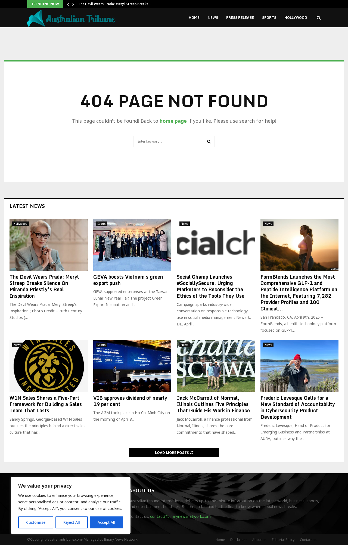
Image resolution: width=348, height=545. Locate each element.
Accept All (107, 522)
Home (194, 17)
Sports (269, 17)
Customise (35, 522)
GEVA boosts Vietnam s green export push (128, 280)
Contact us (308, 539)
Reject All (71, 522)
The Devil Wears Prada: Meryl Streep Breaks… (114, 4)
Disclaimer (238, 539)
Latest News (27, 206)
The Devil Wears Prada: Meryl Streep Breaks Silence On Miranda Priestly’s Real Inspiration (44, 286)
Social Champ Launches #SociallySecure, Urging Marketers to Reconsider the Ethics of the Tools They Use (210, 286)
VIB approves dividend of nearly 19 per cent (130, 401)
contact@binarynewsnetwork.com (180, 516)
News (213, 17)
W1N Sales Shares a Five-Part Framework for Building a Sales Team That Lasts (46, 404)
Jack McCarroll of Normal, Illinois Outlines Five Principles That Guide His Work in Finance (213, 404)
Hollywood (295, 17)
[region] (70, 505)
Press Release (240, 17)
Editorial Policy (283, 539)
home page (173, 121)
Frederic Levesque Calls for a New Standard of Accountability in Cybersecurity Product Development (297, 407)
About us (259, 539)
